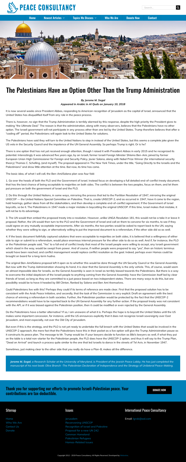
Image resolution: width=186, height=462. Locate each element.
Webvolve (124, 455)
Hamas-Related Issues (79, 442)
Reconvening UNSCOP (79, 422)
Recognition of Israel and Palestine (86, 426)
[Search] (178, 7)
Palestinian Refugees (78, 438)
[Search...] (159, 7)
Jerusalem (71, 418)
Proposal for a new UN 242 (82, 430)
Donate (10, 430)
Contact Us (12, 426)
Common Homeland (77, 434)
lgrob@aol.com (142, 418)
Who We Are (14, 422)
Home (9, 418)
